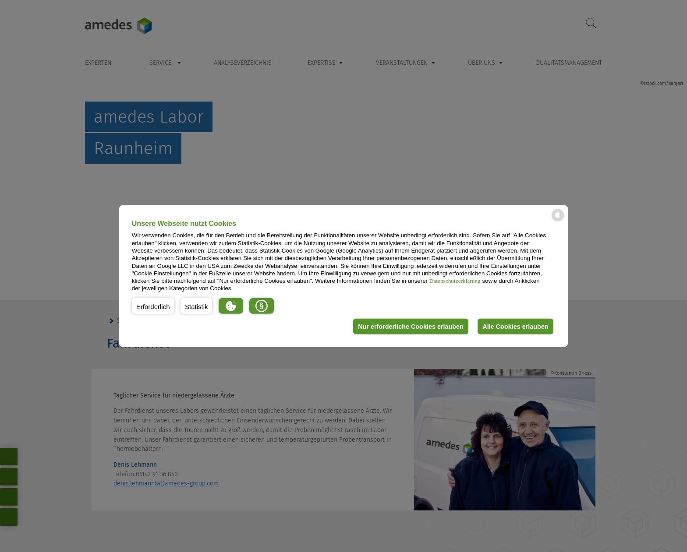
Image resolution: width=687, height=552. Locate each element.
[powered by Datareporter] (558, 220)
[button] (153, 306)
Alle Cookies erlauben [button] (515, 326)
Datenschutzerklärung (455, 281)
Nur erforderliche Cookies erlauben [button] (411, 326)
